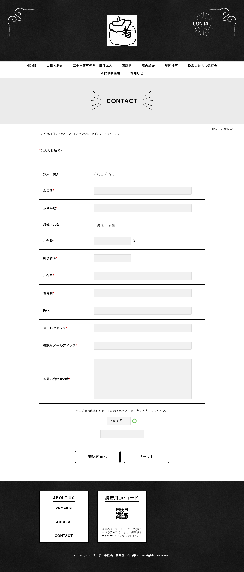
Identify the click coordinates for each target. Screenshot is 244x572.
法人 (100, 174)
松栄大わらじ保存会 (202, 65)
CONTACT (203, 23)
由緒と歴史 (55, 65)
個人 (111, 174)
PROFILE (64, 508)
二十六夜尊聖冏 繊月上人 (92, 65)
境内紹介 (148, 65)
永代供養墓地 (110, 73)
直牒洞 (127, 65)
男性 (100, 225)
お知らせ (136, 73)
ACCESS (64, 522)
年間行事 (171, 65)
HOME (31, 65)
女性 (111, 225)
